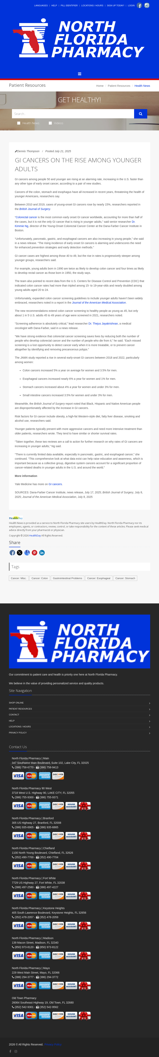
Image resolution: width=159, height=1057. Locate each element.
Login (131, 5)
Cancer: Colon (40, 578)
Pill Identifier (69, 5)
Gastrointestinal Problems (67, 578)
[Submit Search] (140, 113)
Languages (41, 5)
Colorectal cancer (26, 217)
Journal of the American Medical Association (99, 302)
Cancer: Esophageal (98, 578)
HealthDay (35, 535)
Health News (28, 123)
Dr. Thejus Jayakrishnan (103, 323)
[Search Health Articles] (73, 113)
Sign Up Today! (115, 5)
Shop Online (16, 703)
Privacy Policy (18, 732)
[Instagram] (147, 5)
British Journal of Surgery (34, 209)
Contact (14, 714)
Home (100, 85)
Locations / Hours (92, 5)
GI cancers (55, 484)
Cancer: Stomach (125, 578)
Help (54, 5)
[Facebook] (139, 5)
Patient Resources (119, 85)
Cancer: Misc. (18, 578)
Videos (56, 123)
